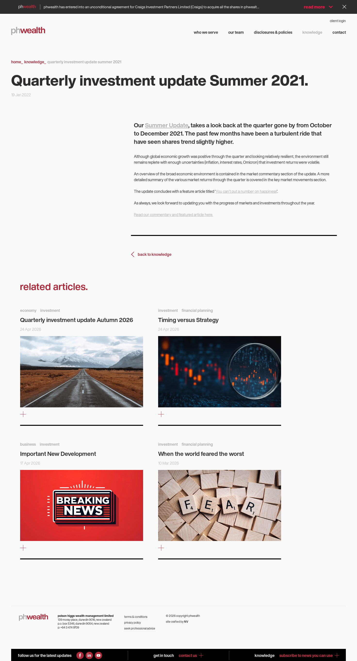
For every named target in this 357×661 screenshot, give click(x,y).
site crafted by (177, 622)
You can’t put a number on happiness (246, 191)
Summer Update (166, 125)
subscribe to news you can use (309, 655)
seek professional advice (139, 628)
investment (50, 310)
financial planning (197, 310)
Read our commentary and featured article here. (173, 215)
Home (17, 62)
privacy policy (132, 623)
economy (28, 310)
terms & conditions (135, 617)
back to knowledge (154, 254)
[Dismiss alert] (344, 7)
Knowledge (35, 62)
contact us (191, 655)
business (28, 444)
